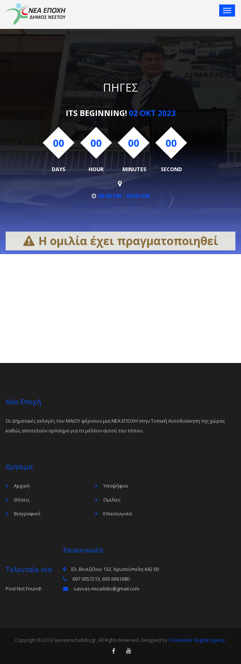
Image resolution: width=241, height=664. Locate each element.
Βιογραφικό (27, 513)
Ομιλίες (111, 499)
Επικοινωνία (117, 513)
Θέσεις (22, 499)
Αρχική (22, 485)
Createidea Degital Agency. (197, 640)
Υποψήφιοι (115, 485)
